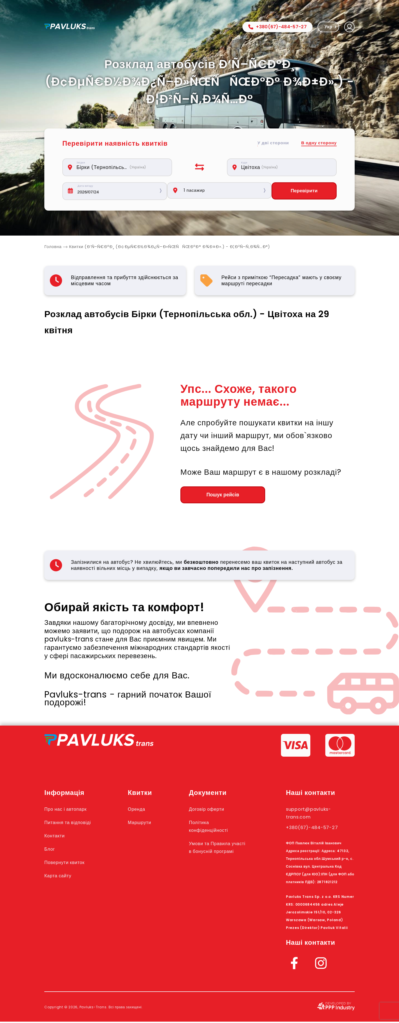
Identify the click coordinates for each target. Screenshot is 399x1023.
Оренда (143, 810)
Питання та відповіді (72, 823)
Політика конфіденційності (217, 827)
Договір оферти (215, 810)
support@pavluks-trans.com (314, 814)
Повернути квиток (68, 863)
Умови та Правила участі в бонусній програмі (219, 852)
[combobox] (120, 167)
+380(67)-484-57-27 (277, 27)
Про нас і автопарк (70, 810)
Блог (50, 850)
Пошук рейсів (210, 496)
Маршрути (147, 823)
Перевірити (304, 191)
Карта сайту (60, 877)
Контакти (56, 837)
